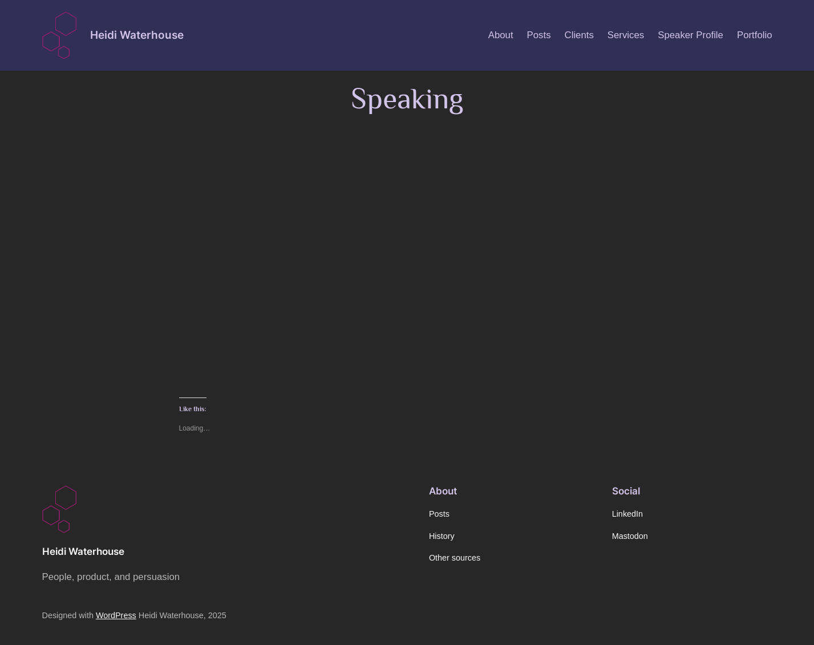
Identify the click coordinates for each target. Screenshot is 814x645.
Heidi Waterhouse (137, 35)
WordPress (116, 615)
